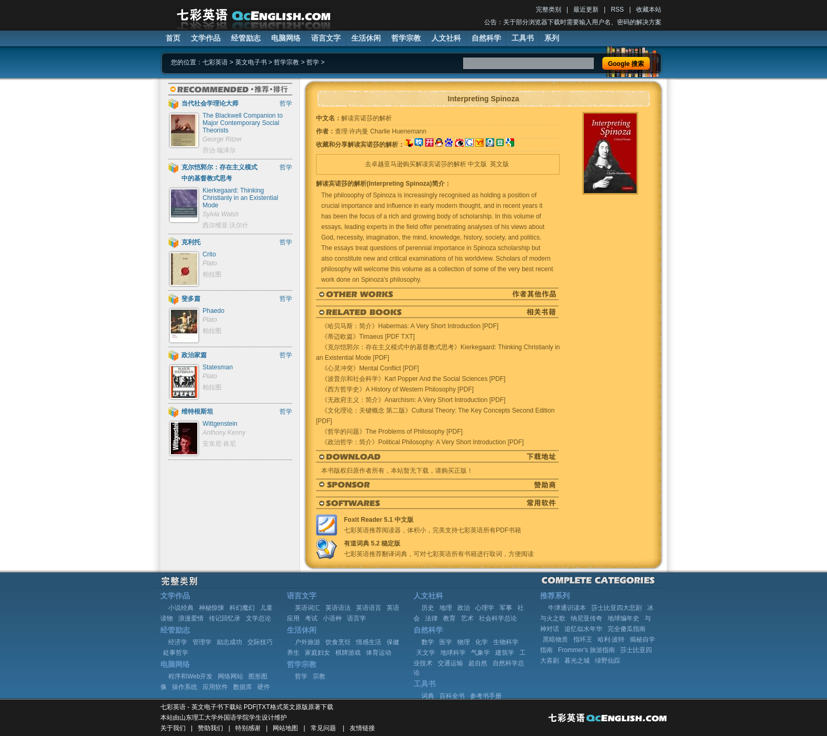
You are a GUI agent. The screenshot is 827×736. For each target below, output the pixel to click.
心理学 (484, 607)
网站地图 (285, 728)
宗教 (319, 676)
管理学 (202, 642)
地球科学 (453, 652)
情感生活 (368, 642)
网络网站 (230, 676)
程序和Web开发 (190, 676)
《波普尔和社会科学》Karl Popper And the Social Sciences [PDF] (413, 379)
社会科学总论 (498, 618)
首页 (173, 38)
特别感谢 (248, 728)
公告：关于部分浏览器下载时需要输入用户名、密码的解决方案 (572, 22)
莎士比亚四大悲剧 (616, 607)
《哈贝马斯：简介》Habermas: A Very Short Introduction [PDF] (409, 326)
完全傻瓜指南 (627, 629)
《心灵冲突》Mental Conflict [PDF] (370, 368)
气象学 (480, 652)
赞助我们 (210, 728)
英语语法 (338, 607)
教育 (449, 618)
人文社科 (446, 38)
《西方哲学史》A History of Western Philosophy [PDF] (397, 389)
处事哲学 (175, 652)
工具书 (523, 38)
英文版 (499, 164)
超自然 (477, 663)
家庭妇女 (317, 652)
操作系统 (184, 687)
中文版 (477, 164)
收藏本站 (648, 9)
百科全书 (452, 696)
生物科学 (505, 642)
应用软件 (215, 687)
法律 (431, 618)
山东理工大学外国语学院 (214, 717)
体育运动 (378, 652)
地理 (445, 607)
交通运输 (450, 663)
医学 (445, 642)
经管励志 (246, 38)
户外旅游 (307, 642)
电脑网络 (286, 38)
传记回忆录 (225, 618)
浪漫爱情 (191, 618)
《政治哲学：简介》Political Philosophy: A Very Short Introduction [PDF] (422, 442)
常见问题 (323, 728)
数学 (427, 642)
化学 (481, 642)
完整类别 (548, 9)
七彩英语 (215, 62)
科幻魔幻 (242, 607)
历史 (427, 607)
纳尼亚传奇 (586, 618)
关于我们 (173, 728)
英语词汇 (307, 607)
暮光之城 (577, 660)
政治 (463, 607)
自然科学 (486, 38)
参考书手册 (486, 696)
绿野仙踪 (607, 660)
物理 (463, 642)
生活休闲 (366, 38)
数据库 (242, 687)
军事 (505, 607)
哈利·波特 (611, 639)
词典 (427, 696)
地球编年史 (623, 618)
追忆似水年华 (583, 629)
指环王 (582, 639)
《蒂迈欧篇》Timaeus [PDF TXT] (368, 336)
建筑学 (504, 652)
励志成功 (229, 642)
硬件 (263, 687)
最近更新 (586, 9)
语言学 (356, 618)
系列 (551, 38)
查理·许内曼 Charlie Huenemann (380, 131)
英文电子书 (251, 62)
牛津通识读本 (567, 607)
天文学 (425, 652)
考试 (311, 618)
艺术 (467, 618)
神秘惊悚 (211, 607)
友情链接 (362, 728)
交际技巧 (260, 642)
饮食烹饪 (338, 642)
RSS (617, 9)
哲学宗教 (406, 38)
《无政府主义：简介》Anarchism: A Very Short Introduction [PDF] (413, 400)
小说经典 (181, 607)
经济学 (177, 642)
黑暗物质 (555, 639)
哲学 (312, 62)
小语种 (332, 618)
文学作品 (205, 38)
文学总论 (258, 618)
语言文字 (326, 38)
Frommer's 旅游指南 (586, 650)
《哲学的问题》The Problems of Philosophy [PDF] (392, 431)
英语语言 (368, 607)
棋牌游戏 (348, 652)
